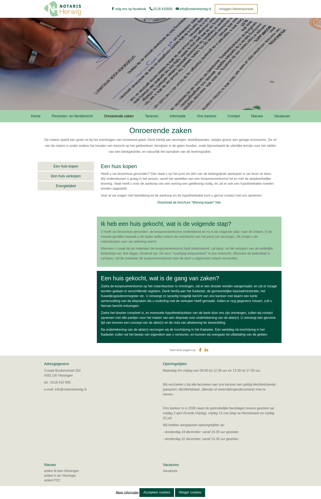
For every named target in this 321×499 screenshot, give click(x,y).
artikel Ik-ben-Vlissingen (61, 471)
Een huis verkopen (66, 176)
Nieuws (257, 116)
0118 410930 (162, 9)
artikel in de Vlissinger (60, 475)
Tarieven (152, 116)
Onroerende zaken (119, 116)
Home (36, 116)
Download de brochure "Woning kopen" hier (189, 202)
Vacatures (282, 116)
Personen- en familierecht (72, 116)
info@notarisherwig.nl (195, 9)
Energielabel (66, 186)
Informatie (178, 116)
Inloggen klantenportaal (236, 9)
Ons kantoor (206, 116)
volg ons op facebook (130, 9)
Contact (234, 116)
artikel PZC (52, 480)
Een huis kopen (65, 166)
